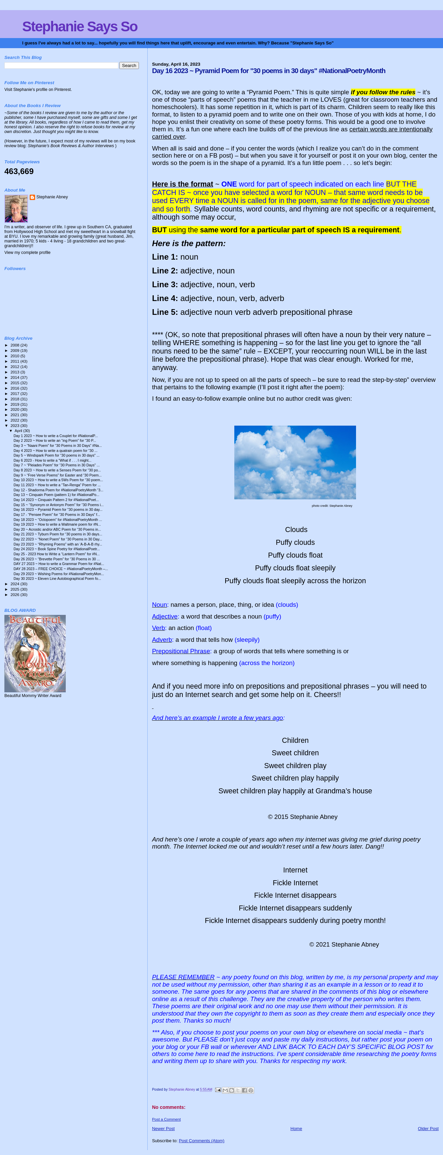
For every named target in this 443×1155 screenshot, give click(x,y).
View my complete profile (27, 252)
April (19, 431)
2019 (15, 404)
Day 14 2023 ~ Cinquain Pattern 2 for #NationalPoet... (56, 500)
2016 (15, 388)
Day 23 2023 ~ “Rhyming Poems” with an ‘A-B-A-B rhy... (57, 544)
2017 (15, 393)
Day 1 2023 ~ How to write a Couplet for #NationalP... (55, 436)
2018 (15, 399)
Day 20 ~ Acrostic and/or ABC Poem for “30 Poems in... (57, 529)
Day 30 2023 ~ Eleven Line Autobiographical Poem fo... (57, 578)
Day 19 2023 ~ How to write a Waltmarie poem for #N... (57, 524)
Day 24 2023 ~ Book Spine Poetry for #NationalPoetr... (56, 549)
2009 (15, 350)
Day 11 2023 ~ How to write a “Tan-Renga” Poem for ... (56, 485)
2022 (15, 420)
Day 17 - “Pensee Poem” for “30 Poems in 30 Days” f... (56, 515)
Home (296, 1128)
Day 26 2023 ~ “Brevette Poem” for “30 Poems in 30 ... (56, 559)
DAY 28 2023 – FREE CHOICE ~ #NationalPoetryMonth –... (60, 569)
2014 (15, 377)
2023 (15, 425)
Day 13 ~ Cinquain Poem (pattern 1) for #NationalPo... (56, 495)
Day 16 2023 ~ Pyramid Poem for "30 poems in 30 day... (57, 509)
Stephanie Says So (80, 26)
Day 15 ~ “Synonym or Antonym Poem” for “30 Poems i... (58, 505)
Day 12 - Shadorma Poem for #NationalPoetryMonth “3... (58, 490)
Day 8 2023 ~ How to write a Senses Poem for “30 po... (57, 470)
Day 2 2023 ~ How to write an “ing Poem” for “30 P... (54, 440)
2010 (15, 356)
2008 (15, 345)
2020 (15, 409)
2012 (15, 366)
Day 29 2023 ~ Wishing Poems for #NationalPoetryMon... (58, 574)
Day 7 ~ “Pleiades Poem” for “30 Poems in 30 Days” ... (56, 465)
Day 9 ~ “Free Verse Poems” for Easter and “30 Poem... (57, 475)
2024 (15, 584)
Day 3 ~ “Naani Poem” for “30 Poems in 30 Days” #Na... (57, 445)
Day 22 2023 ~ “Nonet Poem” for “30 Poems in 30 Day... (57, 539)
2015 (15, 383)
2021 (15, 414)
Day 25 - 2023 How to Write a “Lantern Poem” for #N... (56, 554)
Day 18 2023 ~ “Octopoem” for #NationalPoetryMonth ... (57, 520)
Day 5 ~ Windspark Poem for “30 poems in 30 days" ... (56, 455)
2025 (15, 589)
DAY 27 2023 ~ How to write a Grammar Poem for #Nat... (58, 564)
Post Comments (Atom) (201, 1140)
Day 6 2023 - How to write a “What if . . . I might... (52, 460)
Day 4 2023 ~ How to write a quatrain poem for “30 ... (55, 451)
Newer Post (163, 1128)
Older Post (428, 1128)
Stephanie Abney (52, 197)
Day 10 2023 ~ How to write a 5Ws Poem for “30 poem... (58, 480)
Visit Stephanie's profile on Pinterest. (38, 89)
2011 (15, 361)
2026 (15, 594)
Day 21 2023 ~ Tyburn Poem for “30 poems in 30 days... (57, 534)
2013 (15, 372)
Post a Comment (166, 1119)
